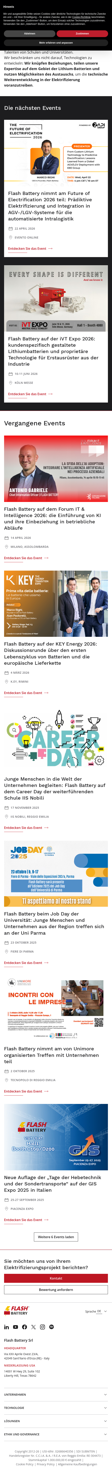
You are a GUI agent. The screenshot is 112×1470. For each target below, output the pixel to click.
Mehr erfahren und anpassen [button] (56, 42)
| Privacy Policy (45, 1464)
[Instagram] (42, 1327)
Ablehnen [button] (29, 33)
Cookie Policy (25, 1464)
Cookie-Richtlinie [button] (81, 17)
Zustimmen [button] (82, 33)
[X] (33, 1327)
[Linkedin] (6, 1327)
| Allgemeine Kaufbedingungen (76, 1464)
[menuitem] (6, 1327)
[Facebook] (24, 1327)
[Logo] (16, 1311)
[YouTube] (15, 1327)
